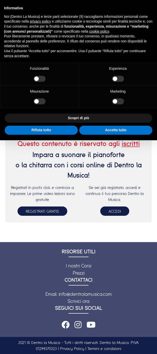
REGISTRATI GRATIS (42, 211)
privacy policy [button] (40, 21)
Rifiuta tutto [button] (41, 130)
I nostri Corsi (78, 266)
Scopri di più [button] (78, 118)
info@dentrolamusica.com (85, 294)
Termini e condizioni (104, 348)
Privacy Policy (72, 348)
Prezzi (78, 273)
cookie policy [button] (99, 31)
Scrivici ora (79, 301)
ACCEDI (114, 211)
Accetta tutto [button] (115, 130)
